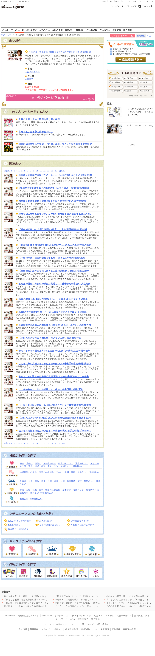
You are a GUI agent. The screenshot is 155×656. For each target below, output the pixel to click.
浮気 (30, 466)
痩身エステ (83, 619)
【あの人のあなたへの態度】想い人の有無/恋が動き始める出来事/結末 (55, 417)
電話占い (69, 30)
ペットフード (61, 619)
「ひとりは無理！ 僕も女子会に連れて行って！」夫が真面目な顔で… (37, 599)
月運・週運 (53, 481)
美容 (147, 615)
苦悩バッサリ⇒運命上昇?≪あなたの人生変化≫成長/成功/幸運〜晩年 (54, 350)
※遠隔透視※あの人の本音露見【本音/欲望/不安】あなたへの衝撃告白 (55, 325)
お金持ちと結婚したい (18, 529)
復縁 (37, 466)
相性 (22, 463)
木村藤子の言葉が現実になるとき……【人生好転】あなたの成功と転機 (55, 175)
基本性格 (71, 481)
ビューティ (126, 1)
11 (41, 171)
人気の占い (44, 30)
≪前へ (7, 171)
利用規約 (34, 629)
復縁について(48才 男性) (123, 49)
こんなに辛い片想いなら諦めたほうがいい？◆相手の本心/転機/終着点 (55, 363)
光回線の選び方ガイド (28, 615)
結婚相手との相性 (28, 472)
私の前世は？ (14, 525)
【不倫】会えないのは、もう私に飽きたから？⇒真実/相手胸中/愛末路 (55, 405)
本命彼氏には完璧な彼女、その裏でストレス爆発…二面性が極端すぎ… (89, 599)
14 (52, 171)
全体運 (23, 481)
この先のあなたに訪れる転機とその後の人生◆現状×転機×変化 (51, 389)
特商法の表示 (129, 629)
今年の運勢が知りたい (50, 525)
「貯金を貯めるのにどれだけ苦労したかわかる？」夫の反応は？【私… (89, 596)
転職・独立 (38, 490)
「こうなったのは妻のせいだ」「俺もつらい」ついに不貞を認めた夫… (89, 606)
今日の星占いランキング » (140, 95)
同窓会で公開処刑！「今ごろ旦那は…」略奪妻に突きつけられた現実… (89, 603)
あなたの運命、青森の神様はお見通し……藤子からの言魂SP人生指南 (54, 283)
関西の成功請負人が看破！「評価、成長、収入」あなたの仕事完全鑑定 (55, 144)
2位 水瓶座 (115, 82)
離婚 (73, 472)
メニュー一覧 (148, 1)
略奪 (43, 466)
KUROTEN (10, 615)
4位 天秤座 (115, 91)
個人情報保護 (71, 629)
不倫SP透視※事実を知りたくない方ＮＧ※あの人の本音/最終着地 (53, 312)
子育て (104, 1)
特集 (109, 103)
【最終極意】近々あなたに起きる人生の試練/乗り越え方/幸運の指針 (54, 270)
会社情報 (23, 629)
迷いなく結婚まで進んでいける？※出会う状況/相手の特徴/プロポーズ (55, 430)
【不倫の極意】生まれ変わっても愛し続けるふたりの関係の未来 (52, 258)
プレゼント (137, 1)
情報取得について (89, 629)
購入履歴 (127, 30)
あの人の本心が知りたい (19, 521)
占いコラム (105, 30)
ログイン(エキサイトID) (122, 36)
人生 (30, 481)
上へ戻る (130, 145)
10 (37, 171)
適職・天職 (25, 490)
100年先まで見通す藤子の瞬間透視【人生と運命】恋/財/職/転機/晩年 (54, 188)
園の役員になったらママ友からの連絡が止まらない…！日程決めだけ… (38, 606)
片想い (29, 463)
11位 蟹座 (143, 86)
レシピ (118, 1)
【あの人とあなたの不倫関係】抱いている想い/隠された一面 (50, 337)
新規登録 (141, 36)
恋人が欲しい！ (65, 463)
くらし (111, 1)
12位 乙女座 (144, 91)
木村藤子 (29, 79)
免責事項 (105, 629)
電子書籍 (95, 619)
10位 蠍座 (143, 82)
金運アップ (78, 490)
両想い (38, 463)
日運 (62, 481)
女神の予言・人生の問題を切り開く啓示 (39, 119)
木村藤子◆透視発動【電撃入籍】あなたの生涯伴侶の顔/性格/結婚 (52, 201)
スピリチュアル (32, 72)
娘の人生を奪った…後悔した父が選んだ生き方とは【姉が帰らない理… (38, 596)
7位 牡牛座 (128, 86)
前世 (80, 481)
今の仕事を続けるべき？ (82, 525)
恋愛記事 (117, 30)
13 (48, 171)
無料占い (80, 30)
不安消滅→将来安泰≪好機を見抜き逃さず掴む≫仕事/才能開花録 (60, 52)
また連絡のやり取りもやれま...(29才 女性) (131, 54)
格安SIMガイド (124, 615)
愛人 (50, 466)
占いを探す (31, 30)
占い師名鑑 (92, 30)
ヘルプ (150, 36)
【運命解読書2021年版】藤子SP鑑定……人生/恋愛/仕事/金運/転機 (53, 229)
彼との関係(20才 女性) (122, 51)
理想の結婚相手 (46, 472)
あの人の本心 (49, 463)
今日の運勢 (57, 30)
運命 (37, 481)
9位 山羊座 (143, 78)
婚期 (67, 472)
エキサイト (147, 6)
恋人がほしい (45, 521)
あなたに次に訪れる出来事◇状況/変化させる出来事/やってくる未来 (54, 376)
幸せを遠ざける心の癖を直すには (36, 131)
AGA (72, 619)
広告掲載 (116, 629)
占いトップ (7, 30)
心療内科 (98, 615)
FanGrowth (47, 615)
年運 (43, 481)
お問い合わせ (102, 624)
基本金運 (66, 490)
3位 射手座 (115, 86)
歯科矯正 (138, 615)
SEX (56, 466)
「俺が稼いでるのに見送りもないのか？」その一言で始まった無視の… (38, 603)
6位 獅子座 (128, 82)
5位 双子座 (128, 78)
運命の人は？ (81, 463)
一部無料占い (77, 466)
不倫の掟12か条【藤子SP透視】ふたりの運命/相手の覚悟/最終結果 (53, 299)
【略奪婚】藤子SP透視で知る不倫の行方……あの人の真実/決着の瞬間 (55, 245)
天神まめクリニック (81, 615)
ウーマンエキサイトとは (57, 624)
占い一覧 (19, 30)
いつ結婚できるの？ (80, 521)
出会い (59, 472)
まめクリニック (62, 615)
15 (56, 171)
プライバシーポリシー (51, 629)
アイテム (109, 615)
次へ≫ (62, 171)
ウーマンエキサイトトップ (123, 6)
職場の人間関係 (52, 490)
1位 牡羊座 (115, 78)
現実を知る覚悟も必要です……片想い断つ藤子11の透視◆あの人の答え (55, 214)
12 (44, 171)
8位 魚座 (127, 91)
